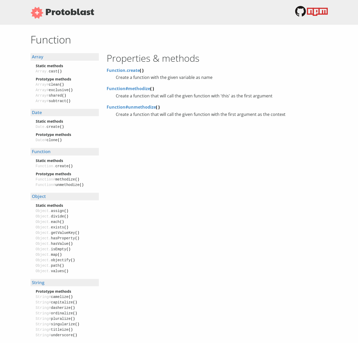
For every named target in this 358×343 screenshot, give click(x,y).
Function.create (125, 70)
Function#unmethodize (133, 107)
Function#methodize (130, 88)
